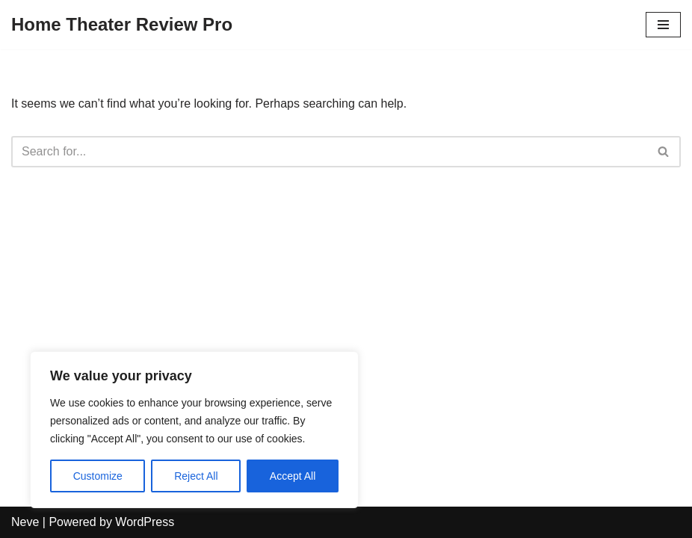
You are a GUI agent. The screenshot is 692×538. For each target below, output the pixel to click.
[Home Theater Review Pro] (121, 24)
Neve (25, 522)
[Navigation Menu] (663, 24)
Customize (98, 476)
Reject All (195, 476)
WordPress (144, 522)
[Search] (329, 151)
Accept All (292, 476)
